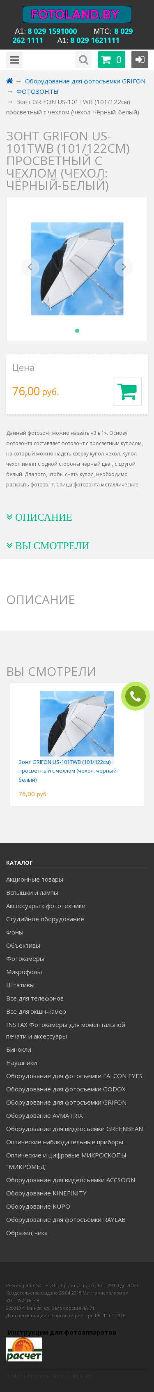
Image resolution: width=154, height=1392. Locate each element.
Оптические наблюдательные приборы (64, 1142)
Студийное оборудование (45, 919)
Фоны (14, 932)
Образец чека (27, 1232)
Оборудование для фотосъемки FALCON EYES (74, 1076)
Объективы (23, 945)
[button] (30, 269)
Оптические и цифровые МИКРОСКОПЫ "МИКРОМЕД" (66, 1161)
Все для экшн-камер (36, 1011)
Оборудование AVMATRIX (44, 1115)
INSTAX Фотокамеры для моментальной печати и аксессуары (65, 1030)
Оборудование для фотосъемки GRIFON (66, 1102)
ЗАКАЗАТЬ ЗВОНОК (139, 696)
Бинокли (18, 1049)
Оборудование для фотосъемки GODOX (66, 1089)
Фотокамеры (25, 958)
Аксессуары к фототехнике (45, 905)
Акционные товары (34, 879)
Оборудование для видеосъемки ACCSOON (70, 1180)
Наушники (21, 1062)
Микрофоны (24, 972)
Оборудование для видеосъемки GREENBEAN (74, 1128)
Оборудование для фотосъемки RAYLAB (66, 1219)
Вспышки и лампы (32, 892)
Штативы (20, 985)
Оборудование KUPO (38, 1206)
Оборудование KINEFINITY (46, 1193)
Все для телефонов (35, 998)
